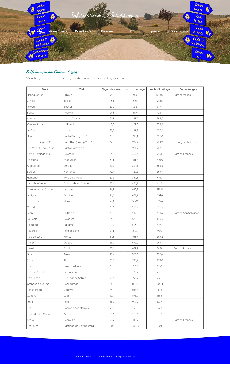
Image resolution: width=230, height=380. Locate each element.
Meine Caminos (59, 31)
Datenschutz (179, 31)
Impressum (155, 31)
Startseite (35, 31)
